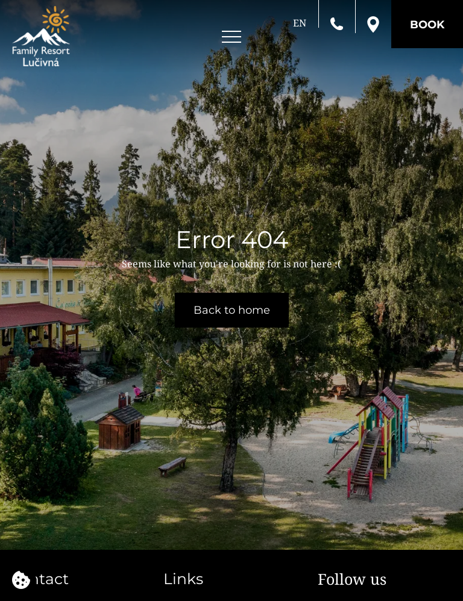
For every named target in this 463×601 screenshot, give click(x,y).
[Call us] (336, 23)
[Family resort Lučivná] (41, 36)
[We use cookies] (21, 580)
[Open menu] (231, 37)
